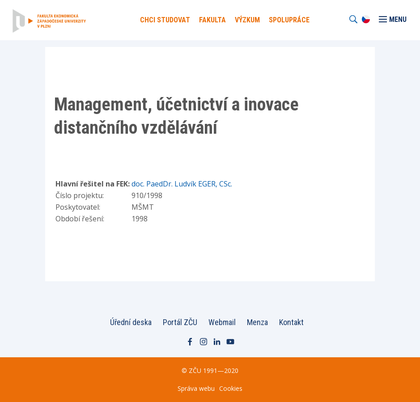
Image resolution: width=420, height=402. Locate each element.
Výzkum (247, 20)
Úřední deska (131, 322)
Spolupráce (289, 20)
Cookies (230, 388)
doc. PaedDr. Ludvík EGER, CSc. (182, 184)
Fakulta (212, 20)
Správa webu (196, 388)
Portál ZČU (180, 322)
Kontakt (291, 322)
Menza (257, 322)
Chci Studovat (165, 20)
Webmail (222, 322)
